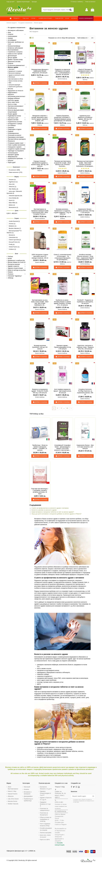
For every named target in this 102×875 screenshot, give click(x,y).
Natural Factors (12, 794)
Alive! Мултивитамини (13, 788)
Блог (16, 253)
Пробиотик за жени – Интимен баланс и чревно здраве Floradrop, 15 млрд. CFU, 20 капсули (62, 302)
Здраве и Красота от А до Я (45, 799)
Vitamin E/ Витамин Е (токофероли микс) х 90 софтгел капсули (85, 71)
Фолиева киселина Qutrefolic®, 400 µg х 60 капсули (39, 347)
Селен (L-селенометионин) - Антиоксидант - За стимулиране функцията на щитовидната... (62, 257)
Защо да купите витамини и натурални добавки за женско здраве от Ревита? (56, 514)
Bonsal (12, 235)
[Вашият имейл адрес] (81, 796)
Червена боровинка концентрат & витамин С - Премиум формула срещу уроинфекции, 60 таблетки (62, 118)
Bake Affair (13, 202)
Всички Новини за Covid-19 (16, 262)
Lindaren (12, 249)
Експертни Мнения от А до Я (45, 788)
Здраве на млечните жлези (16, 75)
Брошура (34, 1)
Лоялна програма (45, 834)
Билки (10, 258)
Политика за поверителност (45, 809)
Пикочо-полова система (15, 81)
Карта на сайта (45, 841)
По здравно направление (16, 27)
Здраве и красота (13, 266)
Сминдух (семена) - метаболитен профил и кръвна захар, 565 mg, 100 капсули (39, 163)
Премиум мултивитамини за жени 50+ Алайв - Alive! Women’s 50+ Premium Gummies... (62, 163)
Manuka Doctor (12, 801)
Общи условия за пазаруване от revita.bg (45, 819)
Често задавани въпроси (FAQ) (45, 825)
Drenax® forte (14, 242)
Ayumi (11, 200)
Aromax (12, 223)
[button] (17, 18)
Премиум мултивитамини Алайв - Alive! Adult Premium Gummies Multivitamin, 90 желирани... (85, 163)
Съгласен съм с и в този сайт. (83, 801)
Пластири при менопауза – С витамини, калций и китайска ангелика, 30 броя (40, 491)
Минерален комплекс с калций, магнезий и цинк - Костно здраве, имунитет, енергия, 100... (40, 118)
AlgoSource (13, 182)
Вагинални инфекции (14, 73)
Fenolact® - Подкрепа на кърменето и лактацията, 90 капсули (85, 301)
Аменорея (11, 69)
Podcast (10, 256)
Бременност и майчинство (16, 260)
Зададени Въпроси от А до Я (45, 804)
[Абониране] (93, 796)
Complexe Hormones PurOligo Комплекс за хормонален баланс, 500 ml (85, 392)
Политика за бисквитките (44, 814)
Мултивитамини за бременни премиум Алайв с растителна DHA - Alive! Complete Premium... (39, 211)
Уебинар (10, 278)
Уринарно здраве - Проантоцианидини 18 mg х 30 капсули (62, 347)
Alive (11, 184)
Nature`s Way (12, 791)
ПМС (9, 83)
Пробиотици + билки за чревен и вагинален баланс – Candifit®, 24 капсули (39, 447)
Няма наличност (15, 172)
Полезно (10, 274)
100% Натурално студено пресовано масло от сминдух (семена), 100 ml (40, 256)
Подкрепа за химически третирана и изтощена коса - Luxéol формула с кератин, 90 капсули (62, 72)
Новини (10, 272)
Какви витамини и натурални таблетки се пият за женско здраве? (53, 512)
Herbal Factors (14, 247)
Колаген (26, 789)
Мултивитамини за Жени (15, 79)
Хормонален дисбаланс (15, 86)
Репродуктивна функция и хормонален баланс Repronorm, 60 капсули (39, 71)
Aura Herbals (13, 198)
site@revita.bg (61, 811)
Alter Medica (13, 189)
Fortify (11, 244)
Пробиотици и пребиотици (28, 800)
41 (67, 408)
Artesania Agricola (15, 195)
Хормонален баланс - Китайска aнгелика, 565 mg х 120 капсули (85, 210)
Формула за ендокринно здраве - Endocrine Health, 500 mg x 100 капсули (39, 391)
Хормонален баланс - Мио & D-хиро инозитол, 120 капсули (85, 446)
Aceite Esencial (14, 221)
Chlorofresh (13, 237)
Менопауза (11, 77)
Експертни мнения (14, 264)
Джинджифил (28, 796)
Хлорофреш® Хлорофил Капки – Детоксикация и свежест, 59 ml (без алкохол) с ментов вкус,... (62, 447)
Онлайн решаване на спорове (44, 830)
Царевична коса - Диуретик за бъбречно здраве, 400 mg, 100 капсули (85, 118)
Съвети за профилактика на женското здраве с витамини (50, 508)
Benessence (13, 207)
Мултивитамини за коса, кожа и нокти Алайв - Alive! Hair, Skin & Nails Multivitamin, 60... (40, 302)
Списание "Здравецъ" (15, 276)
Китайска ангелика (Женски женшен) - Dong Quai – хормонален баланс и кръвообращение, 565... (85, 257)
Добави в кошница (40, 83)
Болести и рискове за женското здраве (44, 510)
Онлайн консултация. (60, 844)
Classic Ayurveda (15, 239)
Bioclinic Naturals (15, 228)
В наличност (14, 170)
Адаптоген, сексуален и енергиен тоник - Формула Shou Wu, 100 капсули (85, 347)
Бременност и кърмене (15, 71)
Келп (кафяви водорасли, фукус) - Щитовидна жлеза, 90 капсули (62, 391)
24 (92, 38)
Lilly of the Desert (13, 799)
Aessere (12, 179)
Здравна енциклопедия (23, 1)
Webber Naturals (13, 804)
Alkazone (12, 186)
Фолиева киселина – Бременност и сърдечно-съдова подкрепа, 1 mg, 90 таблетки (62, 211)
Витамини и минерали (27, 793)
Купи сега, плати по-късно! (45, 838)
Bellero (12, 205)
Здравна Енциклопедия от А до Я (45, 793)
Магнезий (27, 787)
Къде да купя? (11, 1)
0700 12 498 (59, 802)
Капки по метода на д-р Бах (17, 270)
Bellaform (12, 226)
